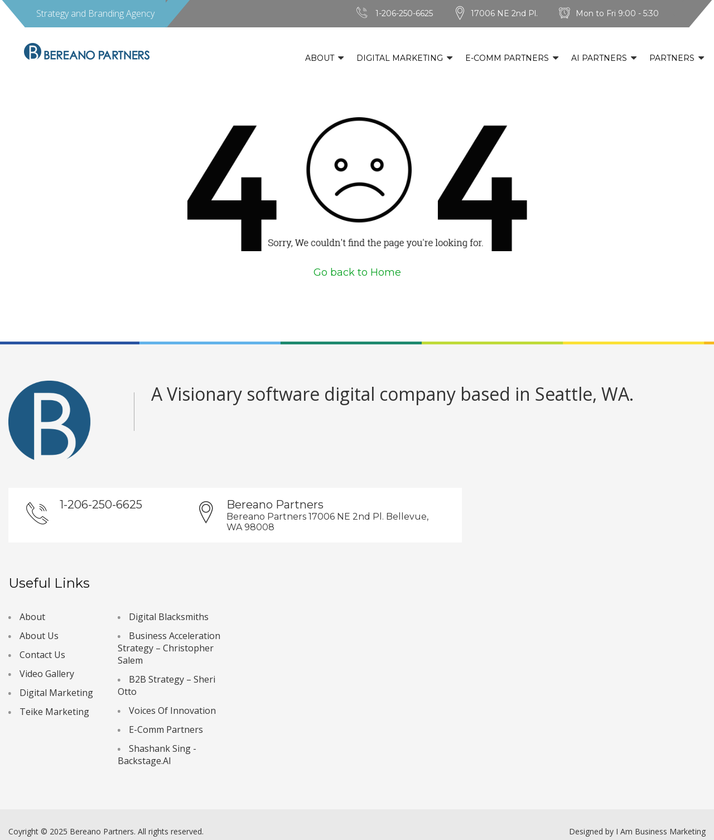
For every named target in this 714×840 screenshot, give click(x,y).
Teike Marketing (54, 711)
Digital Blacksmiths (169, 617)
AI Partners (599, 58)
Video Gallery (47, 674)
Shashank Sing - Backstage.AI (157, 754)
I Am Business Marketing (661, 831)
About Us (39, 636)
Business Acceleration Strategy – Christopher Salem (169, 648)
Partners (671, 58)
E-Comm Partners (507, 58)
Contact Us (42, 655)
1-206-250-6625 (404, 13)
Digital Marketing (399, 58)
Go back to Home (357, 272)
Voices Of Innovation (172, 710)
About (319, 58)
